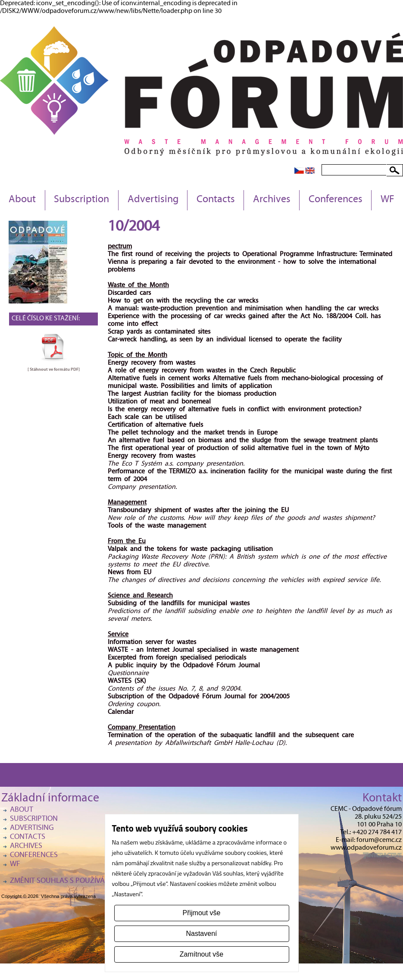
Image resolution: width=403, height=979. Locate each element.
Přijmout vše (201, 912)
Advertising (153, 200)
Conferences (335, 200)
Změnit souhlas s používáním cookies (79, 881)
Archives (272, 200)
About (22, 200)
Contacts (216, 200)
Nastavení (201, 933)
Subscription (81, 200)
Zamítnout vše (201, 954)
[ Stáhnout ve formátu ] (54, 369)
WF (387, 200)
